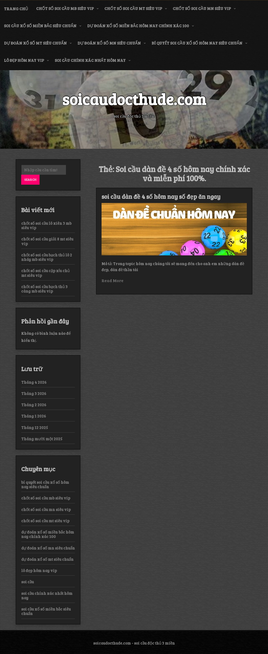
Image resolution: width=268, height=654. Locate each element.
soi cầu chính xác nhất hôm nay (90, 60)
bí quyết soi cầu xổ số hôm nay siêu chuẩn (197, 43)
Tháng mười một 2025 (41, 438)
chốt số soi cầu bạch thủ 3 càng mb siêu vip (44, 289)
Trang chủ (16, 8)
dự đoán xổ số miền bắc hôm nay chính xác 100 (138, 25)
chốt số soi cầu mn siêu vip (202, 8)
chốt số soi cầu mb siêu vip (65, 8)
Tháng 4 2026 (34, 382)
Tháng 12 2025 (34, 427)
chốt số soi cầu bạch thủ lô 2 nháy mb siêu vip (46, 257)
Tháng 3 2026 (33, 393)
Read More (113, 280)
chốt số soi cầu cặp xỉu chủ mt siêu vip (45, 273)
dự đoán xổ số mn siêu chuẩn (109, 43)
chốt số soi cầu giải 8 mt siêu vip (47, 241)
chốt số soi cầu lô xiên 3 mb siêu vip (46, 225)
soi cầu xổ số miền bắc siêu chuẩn (40, 25)
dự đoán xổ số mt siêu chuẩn (35, 43)
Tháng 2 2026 (33, 404)
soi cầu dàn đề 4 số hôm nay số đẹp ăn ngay (161, 196)
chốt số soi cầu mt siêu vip (133, 8)
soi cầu (27, 581)
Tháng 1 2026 (33, 416)
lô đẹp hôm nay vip (24, 60)
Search (30, 179)
